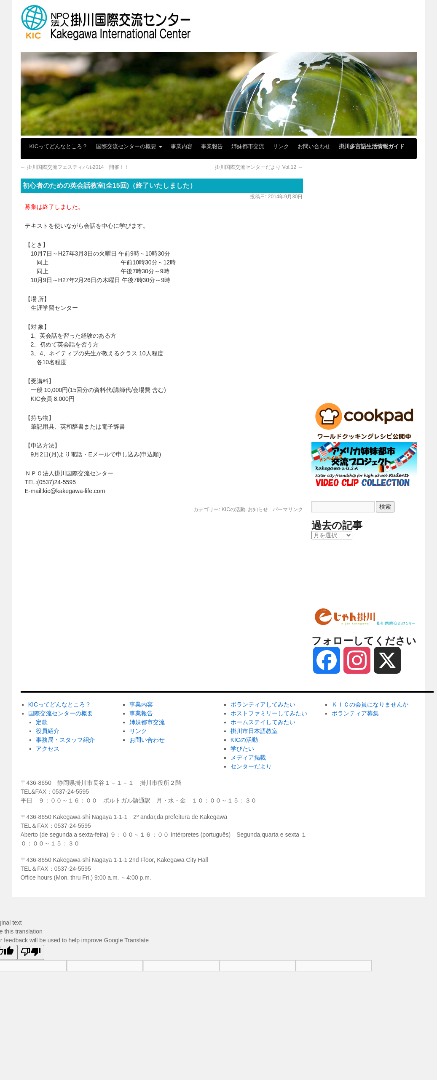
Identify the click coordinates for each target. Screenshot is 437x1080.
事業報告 (212, 146)
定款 (42, 722)
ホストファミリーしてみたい (352, 211)
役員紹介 (47, 731)
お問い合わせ (314, 146)
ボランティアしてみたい (346, 183)
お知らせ (258, 509)
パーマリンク (288, 509)
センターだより (334, 378)
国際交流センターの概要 (129, 146)
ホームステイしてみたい (346, 239)
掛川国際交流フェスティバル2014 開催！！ (75, 167)
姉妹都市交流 (247, 146)
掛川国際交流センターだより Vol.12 (259, 167)
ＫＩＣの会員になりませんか (352, 560)
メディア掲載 (331, 350)
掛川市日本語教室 (337, 267)
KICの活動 (233, 509)
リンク (281, 146)
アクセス (47, 748)
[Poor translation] (30, 952)
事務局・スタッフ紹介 (65, 739)
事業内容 (182, 146)
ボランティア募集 (337, 587)
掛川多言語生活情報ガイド (372, 146)
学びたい (325, 322)
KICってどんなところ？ (58, 146)
